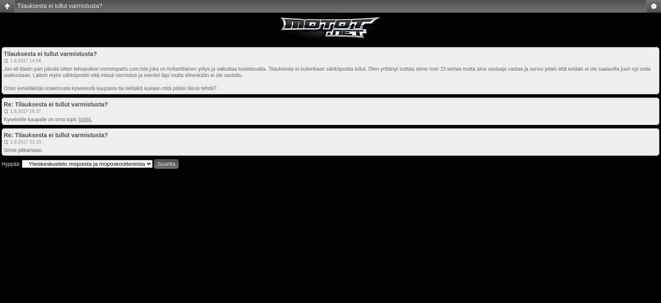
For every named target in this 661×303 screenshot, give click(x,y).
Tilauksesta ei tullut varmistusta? (59, 6)
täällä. (85, 119)
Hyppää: (11, 164)
